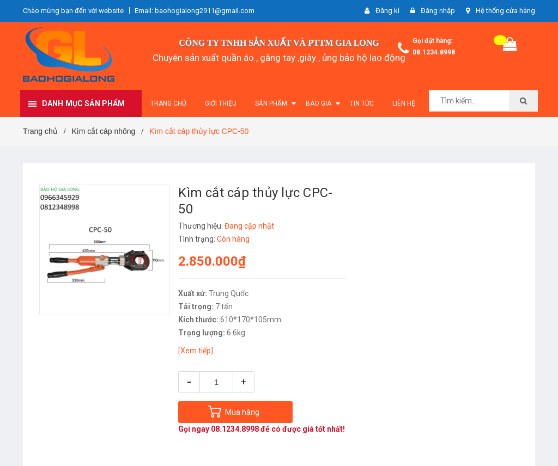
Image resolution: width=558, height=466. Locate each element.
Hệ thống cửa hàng (505, 11)
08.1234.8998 (434, 52)
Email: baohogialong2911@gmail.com (194, 11)
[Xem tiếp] (195, 350)
